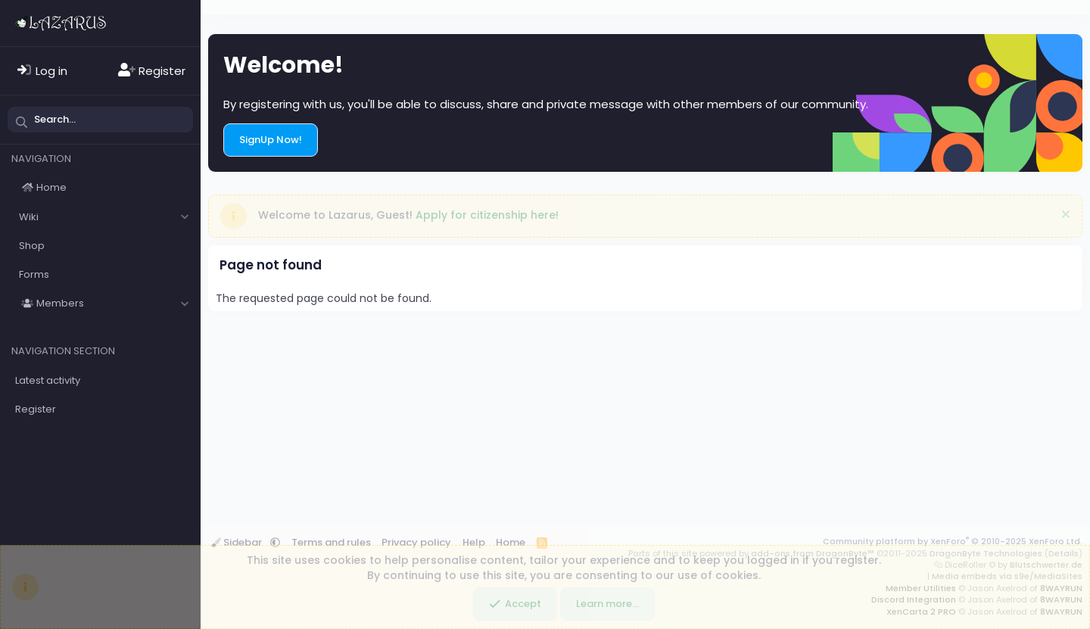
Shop (32, 245)
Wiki (29, 217)
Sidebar (237, 542)
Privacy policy (416, 542)
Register (35, 409)
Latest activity (47, 380)
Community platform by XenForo (952, 541)
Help (473, 542)
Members (60, 303)
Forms (34, 274)
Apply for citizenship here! (487, 215)
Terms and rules (331, 542)
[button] (184, 217)
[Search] (100, 119)
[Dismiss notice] (1063, 216)
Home (51, 187)
